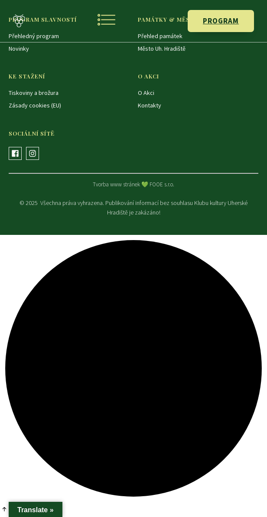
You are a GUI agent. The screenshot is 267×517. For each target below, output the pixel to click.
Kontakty (149, 105)
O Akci (146, 93)
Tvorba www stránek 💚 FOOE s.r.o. (133, 184)
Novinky (19, 49)
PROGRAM (221, 21)
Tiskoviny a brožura (34, 93)
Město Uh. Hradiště (162, 49)
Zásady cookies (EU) (35, 105)
